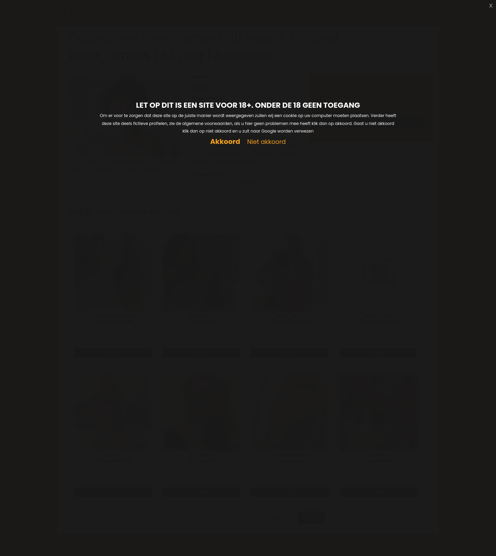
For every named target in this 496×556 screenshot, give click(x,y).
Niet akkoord (266, 142)
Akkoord (225, 142)
